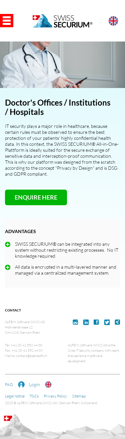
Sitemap (79, 396)
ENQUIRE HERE (36, 197)
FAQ (9, 384)
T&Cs (34, 396)
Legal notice (15, 396)
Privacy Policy (55, 396)
